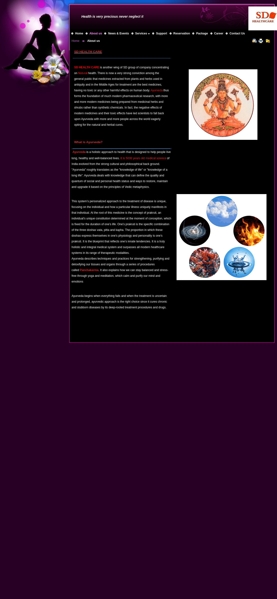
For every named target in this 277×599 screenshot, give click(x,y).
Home (75, 41)
